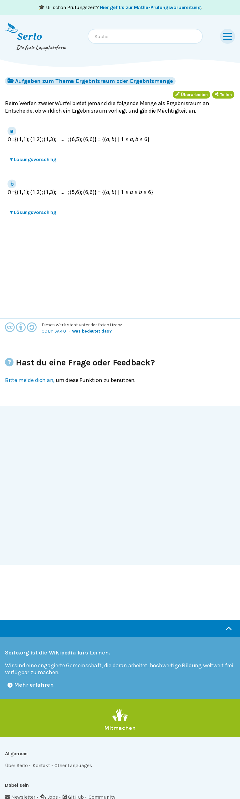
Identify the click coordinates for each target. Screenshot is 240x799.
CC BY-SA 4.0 (54, 331)
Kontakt (41, 765)
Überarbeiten (191, 94)
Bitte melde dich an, (29, 380)
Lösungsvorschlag (33, 159)
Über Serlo (16, 765)
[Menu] (227, 36)
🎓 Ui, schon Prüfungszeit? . (120, 7)
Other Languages (73, 765)
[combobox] (145, 36)
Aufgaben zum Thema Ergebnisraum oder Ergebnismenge (90, 80)
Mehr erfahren (31, 684)
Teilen (223, 94)
